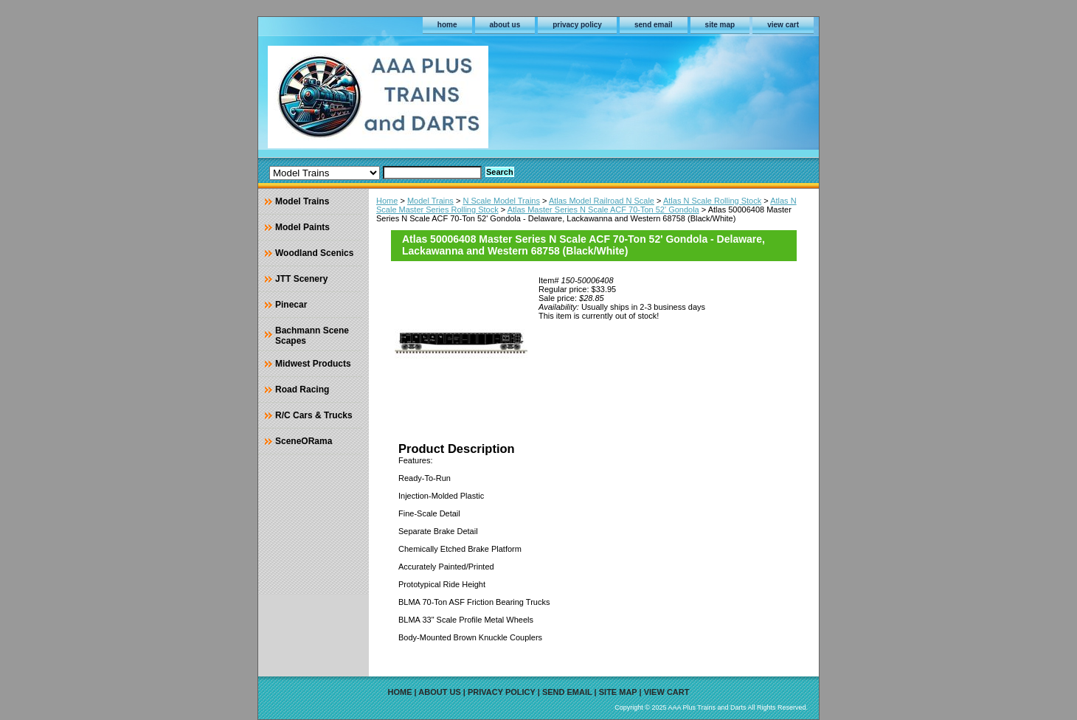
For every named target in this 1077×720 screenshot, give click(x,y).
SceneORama (303, 441)
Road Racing (302, 389)
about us (505, 25)
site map (720, 25)
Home (387, 200)
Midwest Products (313, 364)
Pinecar (291, 305)
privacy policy (577, 25)
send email (653, 25)
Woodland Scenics (314, 253)
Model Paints (302, 227)
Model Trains (430, 200)
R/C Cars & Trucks (314, 415)
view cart (783, 25)
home (447, 25)
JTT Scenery (301, 279)
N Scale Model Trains (501, 200)
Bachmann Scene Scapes (312, 335)
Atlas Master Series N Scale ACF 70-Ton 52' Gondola (603, 209)
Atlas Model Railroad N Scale (601, 200)
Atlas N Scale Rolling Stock (712, 200)
